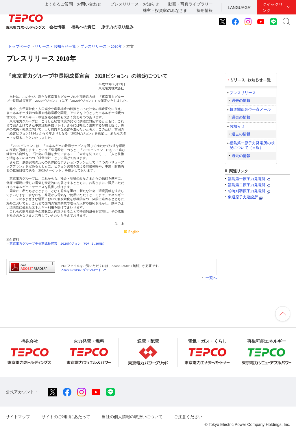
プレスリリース (93, 46)
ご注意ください (188, 416)
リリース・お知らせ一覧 (55, 46)
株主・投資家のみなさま (165, 10)
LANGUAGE (239, 7)
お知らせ (237, 126)
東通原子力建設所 (243, 197)
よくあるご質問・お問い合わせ (73, 4)
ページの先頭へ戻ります (282, 313)
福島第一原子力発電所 (246, 179)
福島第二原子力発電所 (246, 185)
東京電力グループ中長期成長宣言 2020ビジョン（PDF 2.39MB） (58, 243)
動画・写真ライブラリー (190, 4)
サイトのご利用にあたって (66, 416)
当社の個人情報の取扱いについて (132, 416)
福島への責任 (83, 27)
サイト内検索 (286, 21)
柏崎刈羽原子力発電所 (246, 191)
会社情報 (57, 27)
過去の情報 (241, 100)
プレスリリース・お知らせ (134, 4)
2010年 (116, 46)
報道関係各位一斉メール (250, 109)
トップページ (19, 46)
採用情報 (205, 10)
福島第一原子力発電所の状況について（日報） (252, 145)
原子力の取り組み (117, 27)
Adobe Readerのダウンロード (81, 270)
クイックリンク (272, 7)
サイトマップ (18, 416)
